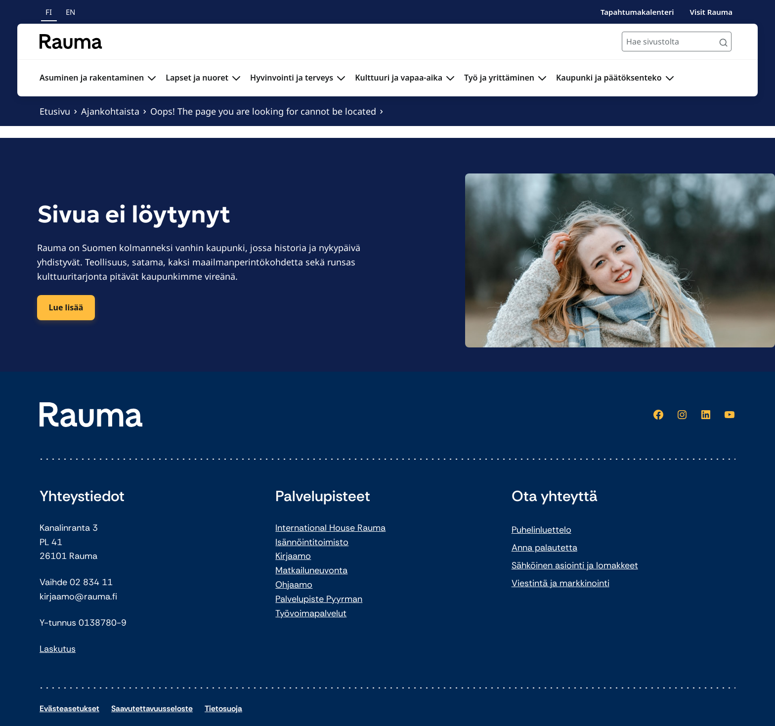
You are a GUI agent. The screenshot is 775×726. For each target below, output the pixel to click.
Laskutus (58, 649)
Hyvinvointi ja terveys (291, 77)
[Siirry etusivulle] (71, 41)
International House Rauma (330, 528)
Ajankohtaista (110, 111)
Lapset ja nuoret (197, 77)
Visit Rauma (710, 12)
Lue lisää (66, 307)
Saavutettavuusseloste (152, 708)
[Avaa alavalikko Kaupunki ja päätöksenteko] (670, 78)
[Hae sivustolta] (677, 41)
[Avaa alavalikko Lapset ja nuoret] (236, 78)
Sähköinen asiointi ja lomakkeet (575, 565)
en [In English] (70, 12)
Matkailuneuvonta (311, 570)
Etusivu (55, 111)
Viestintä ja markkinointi (560, 583)
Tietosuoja (223, 708)
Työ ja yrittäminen (499, 77)
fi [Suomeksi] (48, 12)
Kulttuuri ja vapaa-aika (398, 77)
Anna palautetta (544, 548)
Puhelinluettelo (541, 530)
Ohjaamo (293, 585)
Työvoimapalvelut (310, 613)
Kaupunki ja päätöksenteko (609, 77)
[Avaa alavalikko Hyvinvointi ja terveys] (341, 78)
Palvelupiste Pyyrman (318, 599)
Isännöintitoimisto (311, 542)
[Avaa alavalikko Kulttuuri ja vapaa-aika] (450, 78)
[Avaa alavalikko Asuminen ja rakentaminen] (152, 78)
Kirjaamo (293, 556)
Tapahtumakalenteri (637, 12)
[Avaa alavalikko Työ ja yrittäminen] (542, 78)
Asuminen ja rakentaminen (92, 77)
